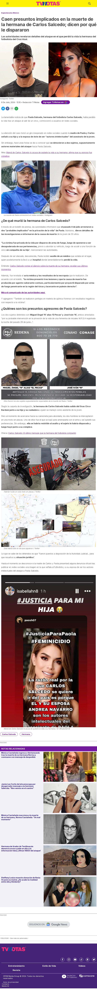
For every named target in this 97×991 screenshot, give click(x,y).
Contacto (5, 984)
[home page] (48, 3)
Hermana (26, 734)
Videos (81, 966)
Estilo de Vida (49, 966)
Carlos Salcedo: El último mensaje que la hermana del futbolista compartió (42, 433)
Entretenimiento (16, 966)
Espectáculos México (10, 13)
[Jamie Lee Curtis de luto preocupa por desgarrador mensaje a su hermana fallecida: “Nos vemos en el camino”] (69, 798)
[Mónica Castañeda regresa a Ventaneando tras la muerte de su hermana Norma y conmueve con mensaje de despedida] (69, 767)
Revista (16, 970)
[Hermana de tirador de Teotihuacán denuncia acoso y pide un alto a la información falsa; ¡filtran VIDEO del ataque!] (69, 860)
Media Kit (5, 986)
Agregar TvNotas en (55, 102)
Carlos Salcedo (9, 734)
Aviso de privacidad (11, 982)
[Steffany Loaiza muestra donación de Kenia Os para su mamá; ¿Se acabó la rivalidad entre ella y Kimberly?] (69, 891)
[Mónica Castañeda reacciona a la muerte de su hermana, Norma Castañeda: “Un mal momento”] (69, 829)
